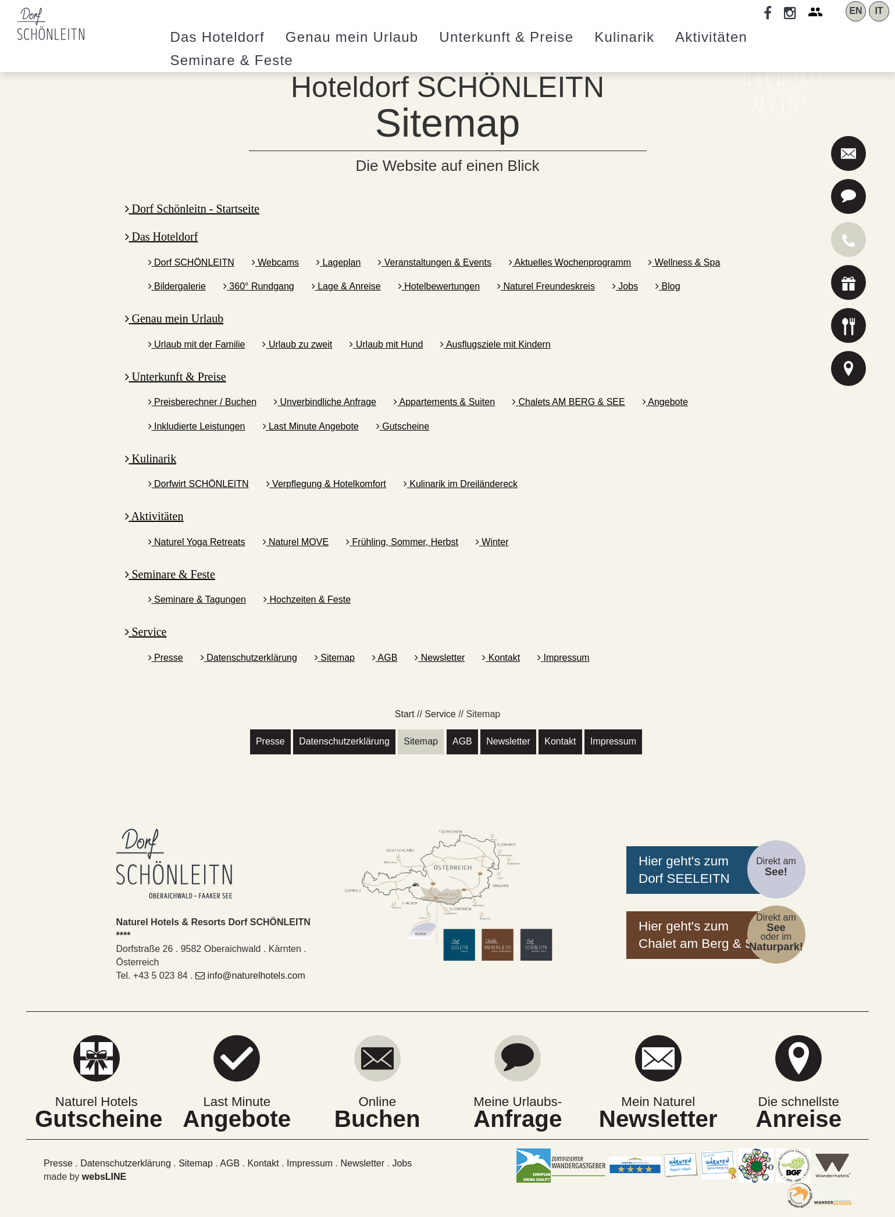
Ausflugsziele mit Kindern (495, 344)
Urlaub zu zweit (297, 344)
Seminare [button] (231, 60)
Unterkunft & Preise (175, 376)
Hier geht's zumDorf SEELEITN (684, 870)
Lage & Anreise (346, 286)
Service (146, 631)
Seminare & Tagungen (197, 599)
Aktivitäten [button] (711, 37)
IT (879, 11)
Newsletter (440, 658)
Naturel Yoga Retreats (196, 542)
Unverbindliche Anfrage (325, 402)
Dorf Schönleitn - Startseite (192, 208)
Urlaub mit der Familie (196, 344)
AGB (384, 658)
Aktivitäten (154, 516)
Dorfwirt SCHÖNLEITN (198, 484)
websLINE (104, 1177)
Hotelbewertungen (439, 286)
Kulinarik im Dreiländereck (461, 484)
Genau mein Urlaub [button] (352, 37)
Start (405, 714)
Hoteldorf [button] (217, 37)
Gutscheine (402, 426)
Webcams (275, 262)
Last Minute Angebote (311, 426)
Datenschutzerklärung (249, 658)
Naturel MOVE (296, 542)
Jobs (625, 286)
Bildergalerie (177, 286)
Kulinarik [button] (624, 37)
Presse (165, 658)
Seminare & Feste (170, 574)
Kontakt (501, 658)
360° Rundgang (258, 286)
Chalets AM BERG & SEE (568, 402)
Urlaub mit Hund (386, 344)
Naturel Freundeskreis (546, 286)
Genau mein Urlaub (174, 318)
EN (855, 11)
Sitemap (335, 658)
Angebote (665, 402)
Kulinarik (151, 458)
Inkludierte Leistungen (196, 426)
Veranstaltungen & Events (434, 262)
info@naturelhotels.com (250, 975)
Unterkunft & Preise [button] (506, 37)
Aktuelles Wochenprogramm (570, 262)
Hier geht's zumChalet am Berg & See (703, 935)
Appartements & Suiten (444, 402)
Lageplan (338, 262)
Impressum (563, 658)
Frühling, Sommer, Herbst (402, 542)
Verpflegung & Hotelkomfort (326, 484)
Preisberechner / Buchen (202, 402)
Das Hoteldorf (161, 236)
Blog (667, 286)
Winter (492, 542)
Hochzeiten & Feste (307, 599)
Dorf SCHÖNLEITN (191, 262)
